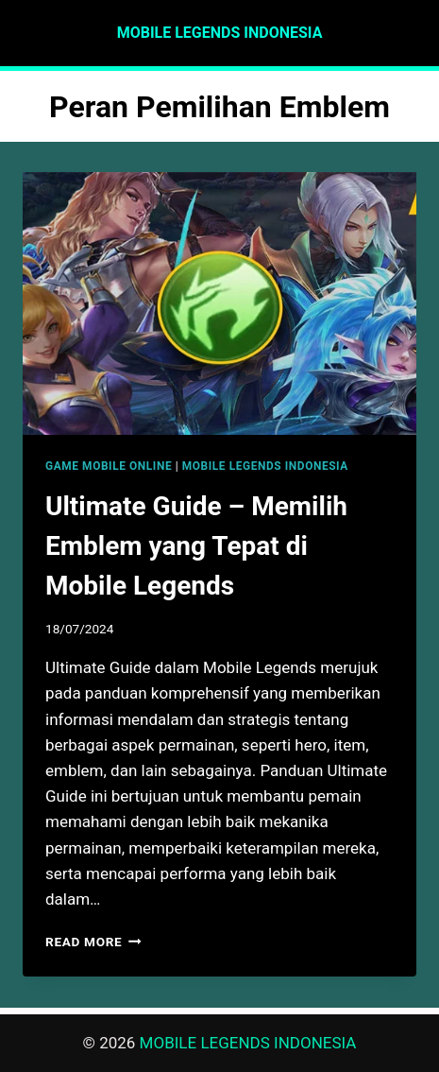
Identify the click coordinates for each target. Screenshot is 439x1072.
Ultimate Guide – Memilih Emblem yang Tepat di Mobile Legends (196, 546)
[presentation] (219, 303)
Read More (93, 941)
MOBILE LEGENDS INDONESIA (265, 466)
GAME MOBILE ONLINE (108, 466)
